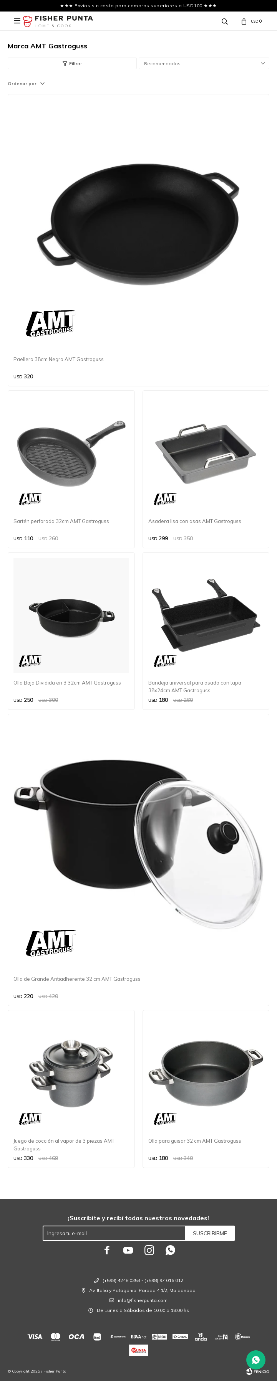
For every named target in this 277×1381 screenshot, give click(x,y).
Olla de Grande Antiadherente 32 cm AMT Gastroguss (77, 979)
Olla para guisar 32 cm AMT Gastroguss (194, 1141)
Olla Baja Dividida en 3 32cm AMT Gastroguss (67, 683)
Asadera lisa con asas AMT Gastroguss (194, 521)
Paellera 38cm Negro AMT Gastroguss (58, 359)
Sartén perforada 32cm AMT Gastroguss (61, 521)
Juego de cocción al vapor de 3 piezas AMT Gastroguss (63, 1145)
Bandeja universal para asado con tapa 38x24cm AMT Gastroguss (194, 686)
